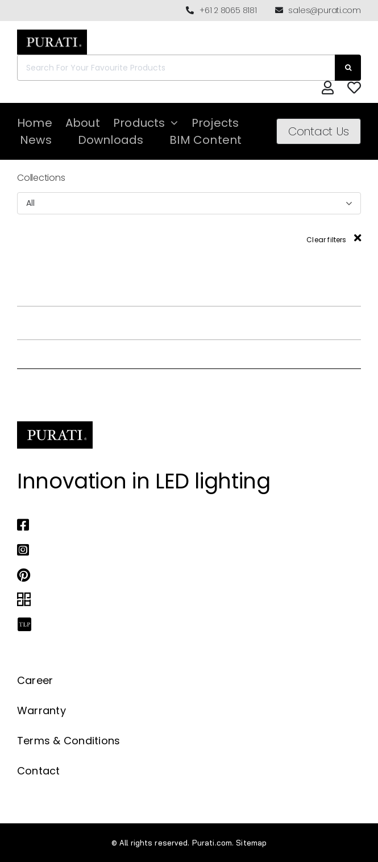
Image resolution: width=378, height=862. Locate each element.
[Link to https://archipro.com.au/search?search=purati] (179, 600)
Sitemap (251, 842)
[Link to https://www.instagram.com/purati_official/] (179, 550)
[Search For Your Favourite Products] (176, 68)
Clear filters (333, 239)
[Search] (348, 68)
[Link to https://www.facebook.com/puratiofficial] (179, 525)
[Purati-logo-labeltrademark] (52, 33)
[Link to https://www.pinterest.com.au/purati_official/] (179, 575)
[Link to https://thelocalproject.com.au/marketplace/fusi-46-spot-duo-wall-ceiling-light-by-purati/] (179, 625)
